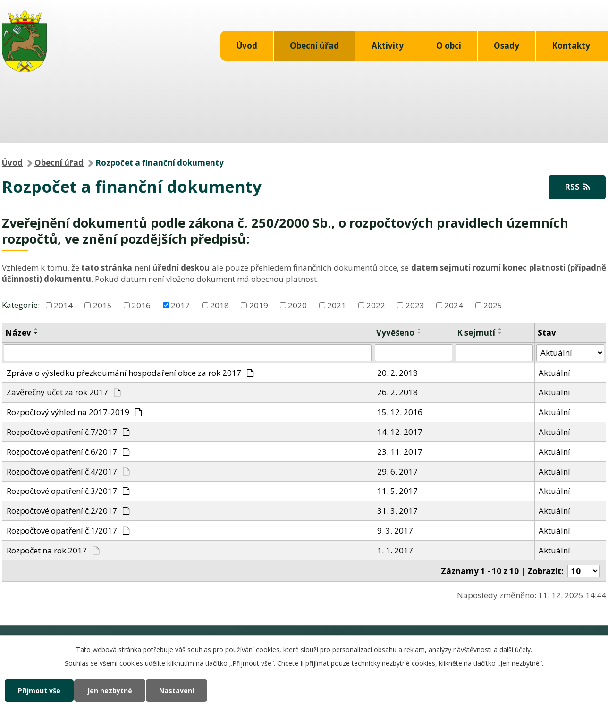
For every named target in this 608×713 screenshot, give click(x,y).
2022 (375, 305)
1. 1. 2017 (395, 550)
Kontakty (571, 45)
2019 (258, 305)
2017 (180, 305)
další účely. (515, 649)
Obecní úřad (314, 45)
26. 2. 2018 (397, 392)
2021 (336, 305)
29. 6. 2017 (397, 471)
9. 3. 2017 (395, 530)
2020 (297, 305)
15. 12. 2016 (399, 412)
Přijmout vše (39, 690)
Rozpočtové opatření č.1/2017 (68, 530)
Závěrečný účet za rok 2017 (64, 392)
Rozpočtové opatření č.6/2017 (68, 451)
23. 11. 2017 (399, 451)
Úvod (246, 45)
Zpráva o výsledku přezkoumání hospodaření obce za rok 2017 (130, 372)
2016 (141, 305)
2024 (453, 305)
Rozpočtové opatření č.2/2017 (68, 510)
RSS (577, 186)
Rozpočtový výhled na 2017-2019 (75, 412)
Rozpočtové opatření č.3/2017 (68, 490)
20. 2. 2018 (397, 372)
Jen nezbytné (109, 690)
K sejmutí (476, 332)
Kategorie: (21, 304)
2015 (102, 305)
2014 (63, 305)
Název (18, 332)
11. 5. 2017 (397, 490)
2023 (414, 305)
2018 (219, 305)
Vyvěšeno (395, 332)
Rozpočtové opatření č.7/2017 (68, 431)
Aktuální (554, 372)
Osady (506, 45)
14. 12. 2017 (399, 431)
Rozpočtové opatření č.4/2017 (68, 471)
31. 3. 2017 (397, 510)
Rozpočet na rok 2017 (53, 550)
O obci (448, 45)
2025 (492, 305)
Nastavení (176, 690)
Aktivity (388, 45)
